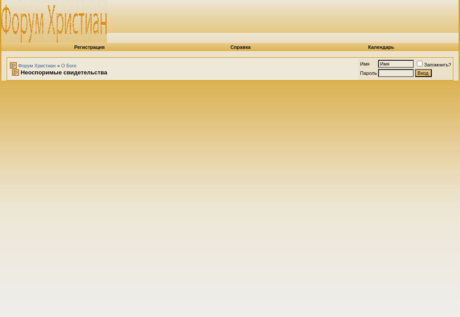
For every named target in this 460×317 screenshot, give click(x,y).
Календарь (381, 47)
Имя (364, 63)
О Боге (69, 65)
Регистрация (89, 47)
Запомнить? (434, 64)
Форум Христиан (37, 65)
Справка (240, 47)
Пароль (368, 73)
